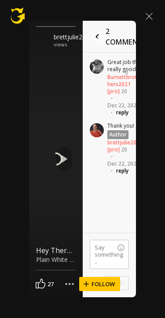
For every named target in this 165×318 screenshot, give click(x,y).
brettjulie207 (71, 37)
